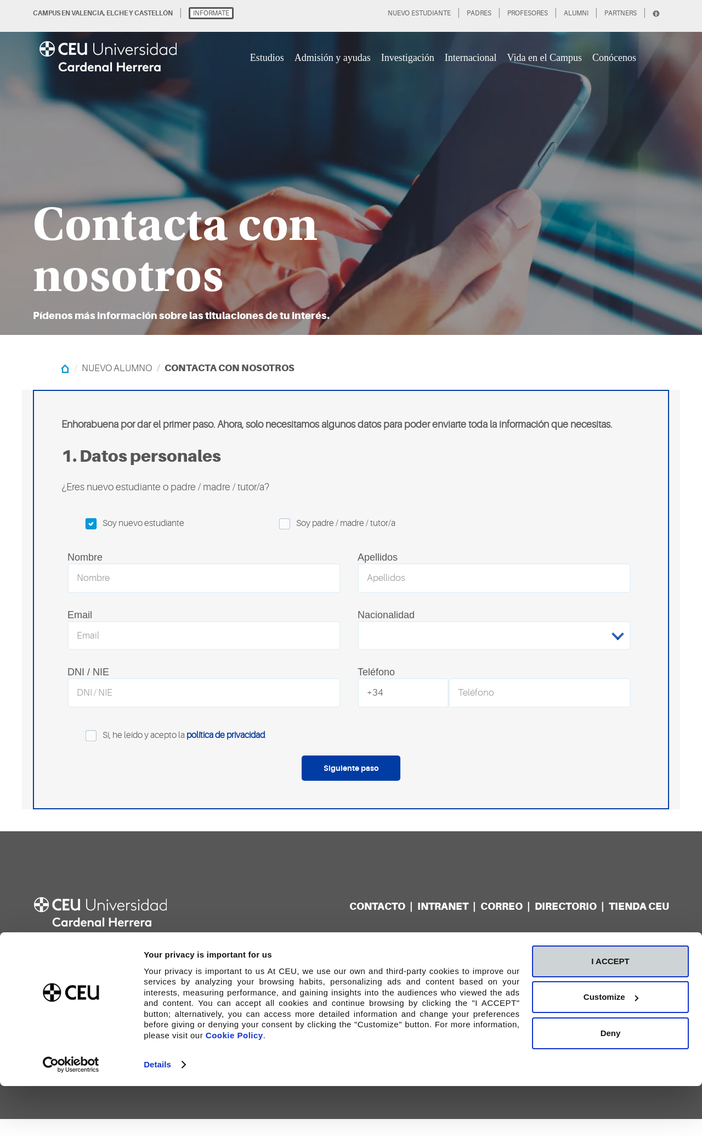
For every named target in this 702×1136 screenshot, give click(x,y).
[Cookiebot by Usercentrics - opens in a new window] (71, 1114)
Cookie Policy (234, 1084)
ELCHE (117, 13)
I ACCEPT (610, 1010)
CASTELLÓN (153, 13)
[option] (351, 167)
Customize (611, 1046)
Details (157, 1114)
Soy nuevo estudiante (125, 524)
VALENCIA (87, 13)
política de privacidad (225, 752)
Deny (611, 1082)
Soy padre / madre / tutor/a (328, 524)
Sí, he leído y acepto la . (167, 753)
